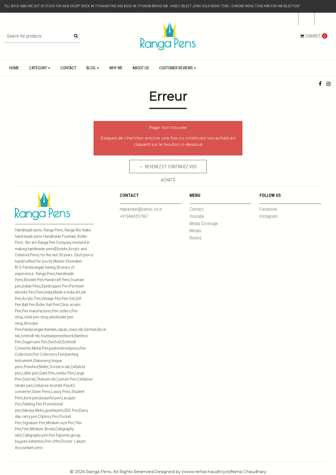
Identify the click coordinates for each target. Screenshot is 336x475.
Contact (68, 67)
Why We (115, 67)
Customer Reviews (176, 67)
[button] (323, 19)
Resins (196, 238)
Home (14, 67)
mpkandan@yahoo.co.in (141, 209)
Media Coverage (204, 223)
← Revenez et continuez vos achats (168, 168)
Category (38, 67)
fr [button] (305, 19)
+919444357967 (134, 216)
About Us (140, 67)
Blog (90, 67)
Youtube (197, 216)
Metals (195, 230)
